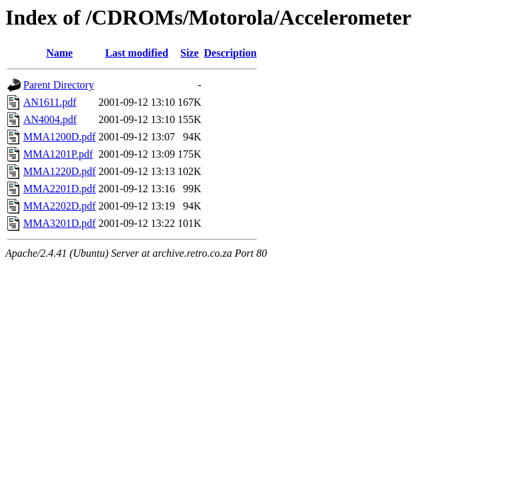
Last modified (136, 53)
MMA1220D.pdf (59, 171)
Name (59, 53)
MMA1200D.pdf (59, 136)
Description (230, 53)
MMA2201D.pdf (59, 188)
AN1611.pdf (50, 102)
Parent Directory (58, 84)
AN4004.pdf (50, 119)
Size (189, 53)
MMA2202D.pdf (59, 206)
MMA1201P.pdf (57, 154)
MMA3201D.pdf (59, 223)
